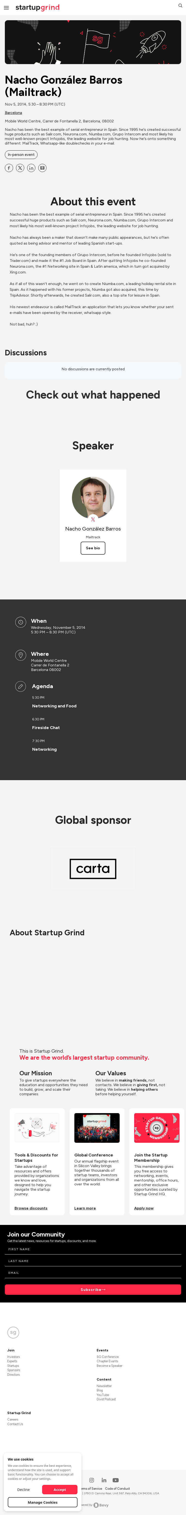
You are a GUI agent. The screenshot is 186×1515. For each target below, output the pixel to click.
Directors (13, 1374)
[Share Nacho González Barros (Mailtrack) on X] (20, 168)
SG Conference (108, 1357)
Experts (12, 1361)
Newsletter (104, 1386)
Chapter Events (107, 1361)
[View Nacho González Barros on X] (93, 519)
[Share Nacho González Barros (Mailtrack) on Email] (42, 168)
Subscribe (91, 1289)
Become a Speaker (109, 1366)
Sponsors (13, 1370)
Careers (12, 1419)
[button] (180, 6)
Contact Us (15, 1424)
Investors (13, 1357)
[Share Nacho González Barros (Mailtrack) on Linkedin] (31, 168)
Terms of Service (90, 1488)
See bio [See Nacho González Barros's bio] (93, 548)
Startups (13, 1366)
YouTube (103, 1395)
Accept (60, 1489)
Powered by (93, 1505)
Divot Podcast (106, 1399)
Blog (100, 1390)
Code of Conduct (117, 1488)
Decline (23, 1489)
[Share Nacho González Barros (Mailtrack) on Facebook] (9, 168)
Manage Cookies (43, 1502)
